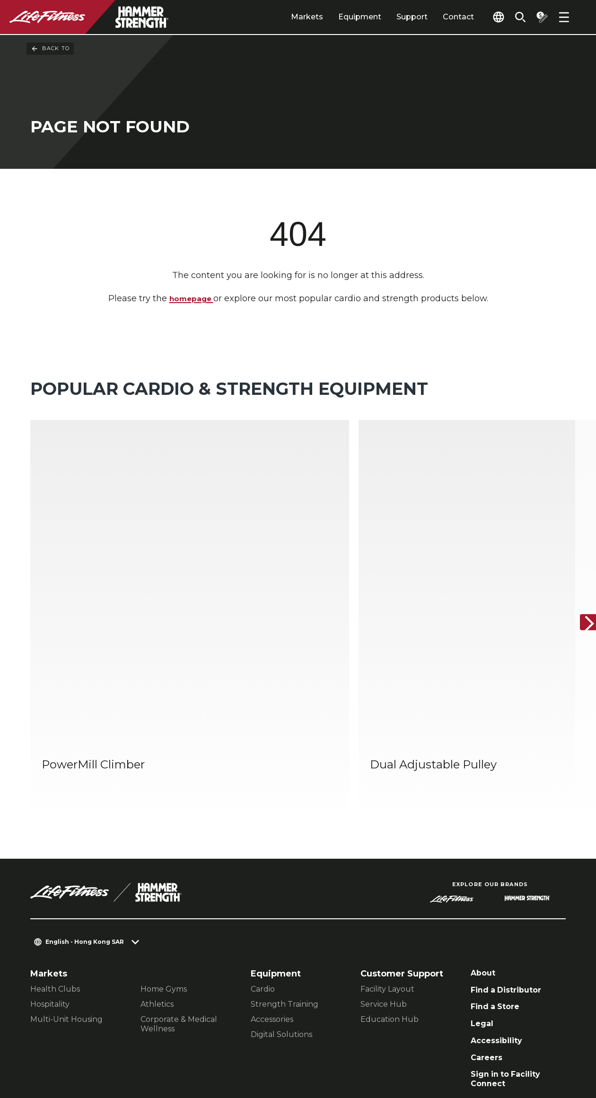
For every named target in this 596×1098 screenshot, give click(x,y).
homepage (191, 299)
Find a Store (498, 892)
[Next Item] (581, 564)
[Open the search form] (514, 17)
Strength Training (284, 885)
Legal (483, 910)
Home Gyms (163, 870)
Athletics (157, 885)
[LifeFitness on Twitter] (509, 1047)
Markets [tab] (291, 16)
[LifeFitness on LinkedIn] (406, 1047)
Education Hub (389, 901)
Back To (50, 48)
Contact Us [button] (52, 1037)
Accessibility (499, 928)
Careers (488, 946)
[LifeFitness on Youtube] (543, 1047)
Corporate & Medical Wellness (178, 906)
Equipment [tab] (343, 16)
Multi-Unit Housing (66, 901)
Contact (442, 16)
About (484, 855)
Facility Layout (387, 870)
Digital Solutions (281, 916)
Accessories (272, 901)
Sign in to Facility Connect (510, 970)
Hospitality (50, 885)
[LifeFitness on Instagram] (475, 1047)
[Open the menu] (563, 17)
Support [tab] (396, 16)
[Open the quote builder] (539, 17)
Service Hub (383, 885)
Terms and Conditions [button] (75, 1052)
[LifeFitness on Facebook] (440, 1047)
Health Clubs (55, 870)
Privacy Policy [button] (192, 1037)
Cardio (263, 870)
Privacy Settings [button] (119, 1037)
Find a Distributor (510, 873)
